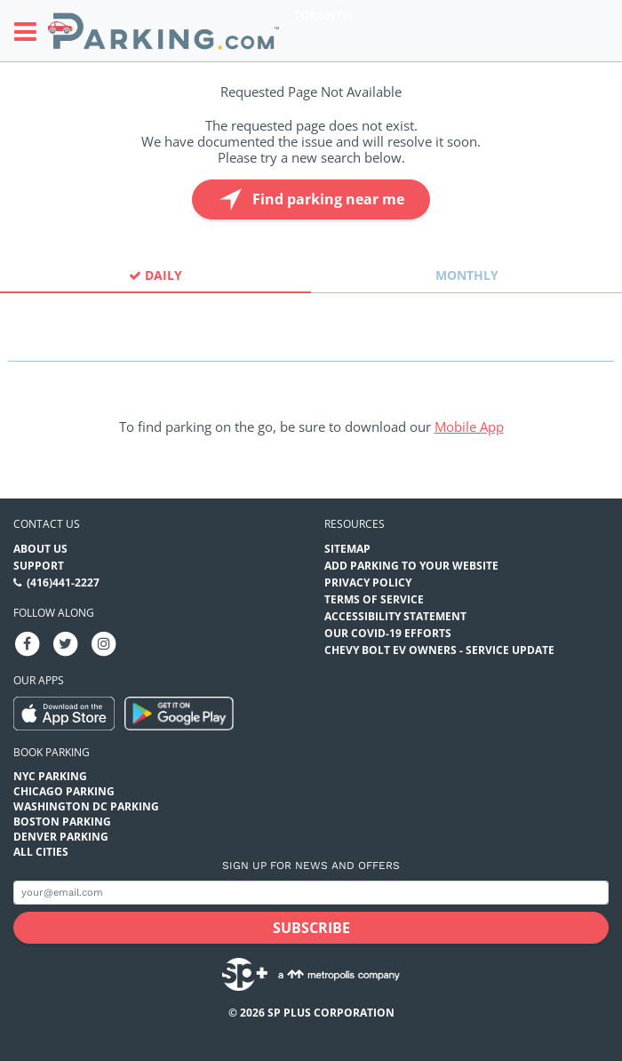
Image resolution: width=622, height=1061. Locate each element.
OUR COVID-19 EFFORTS (387, 633)
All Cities (40, 851)
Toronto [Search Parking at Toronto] (322, 15)
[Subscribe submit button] (311, 928)
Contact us (46, 523)
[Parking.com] (163, 30)
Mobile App (469, 426)
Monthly (466, 275)
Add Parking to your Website (411, 565)
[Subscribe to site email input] (311, 893)
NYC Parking (50, 776)
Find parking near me (309, 199)
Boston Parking (62, 821)
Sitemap (347, 548)
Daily (155, 275)
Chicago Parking (64, 791)
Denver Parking (60, 836)
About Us (40, 548)
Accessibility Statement (395, 616)
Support (38, 565)
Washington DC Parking (86, 806)
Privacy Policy (367, 582)
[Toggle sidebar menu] (30, 31)
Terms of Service (374, 599)
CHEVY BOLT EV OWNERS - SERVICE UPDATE (439, 650)
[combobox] (311, 345)
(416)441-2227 (63, 582)
